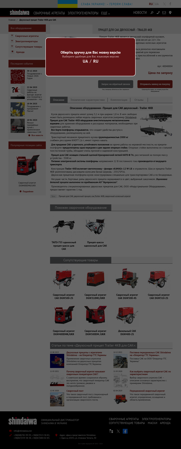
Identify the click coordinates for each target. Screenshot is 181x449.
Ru (95, 61)
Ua (85, 61)
